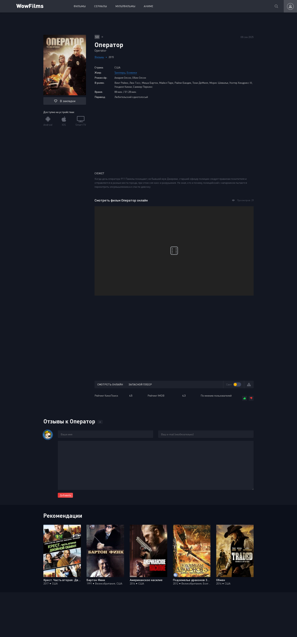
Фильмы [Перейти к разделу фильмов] (99, 57)
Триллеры (119, 72)
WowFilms (30, 5)
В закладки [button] (64, 101)
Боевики (132, 72)
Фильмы (80, 6)
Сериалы (100, 6)
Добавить (65, 495)
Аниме (148, 6)
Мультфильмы (125, 6)
